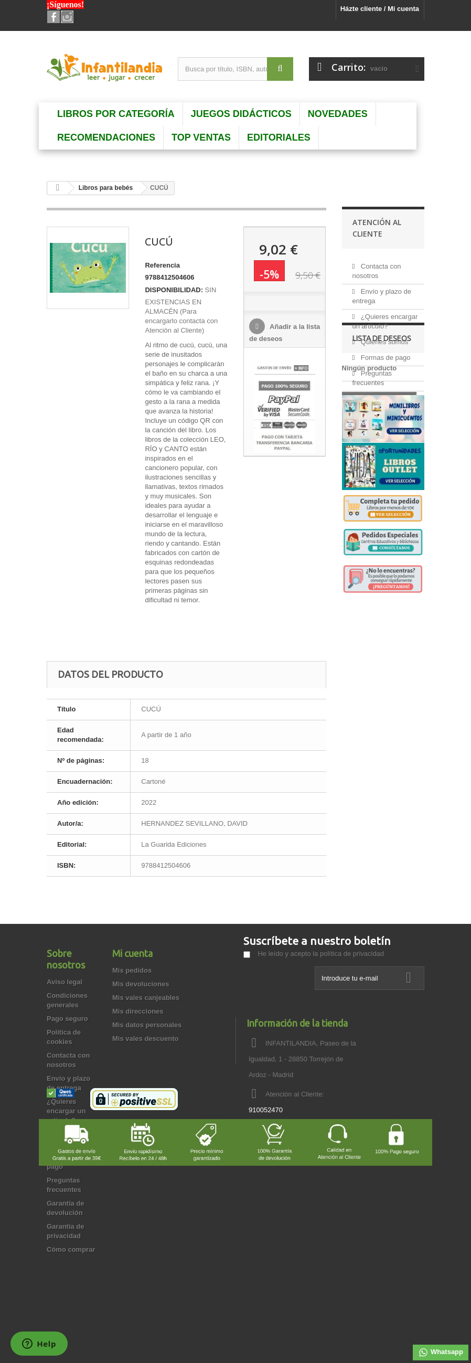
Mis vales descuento (145, 1038)
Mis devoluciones (140, 984)
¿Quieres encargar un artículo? (66, 1111)
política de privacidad (352, 953)
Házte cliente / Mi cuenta (379, 9)
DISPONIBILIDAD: (174, 290)
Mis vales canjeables (145, 998)
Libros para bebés (106, 187)
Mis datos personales (146, 1025)
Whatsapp (440, 1352)
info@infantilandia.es (318, 1129)
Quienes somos (383, 338)
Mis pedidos (132, 970)
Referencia (162, 265)
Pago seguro (67, 1019)
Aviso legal (64, 982)
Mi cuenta (132, 953)
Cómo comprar (71, 1249)
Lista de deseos (381, 468)
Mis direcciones (138, 1011)
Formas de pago (384, 353)
